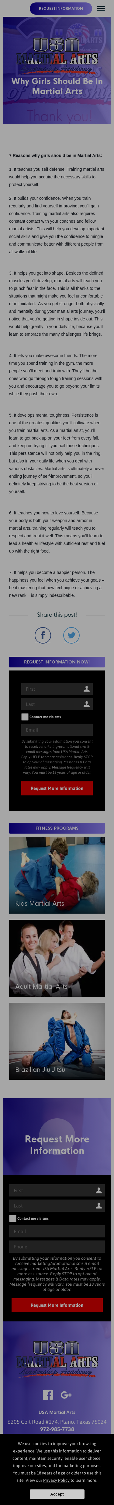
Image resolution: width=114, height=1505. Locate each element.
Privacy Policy (56, 1480)
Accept (57, 1494)
